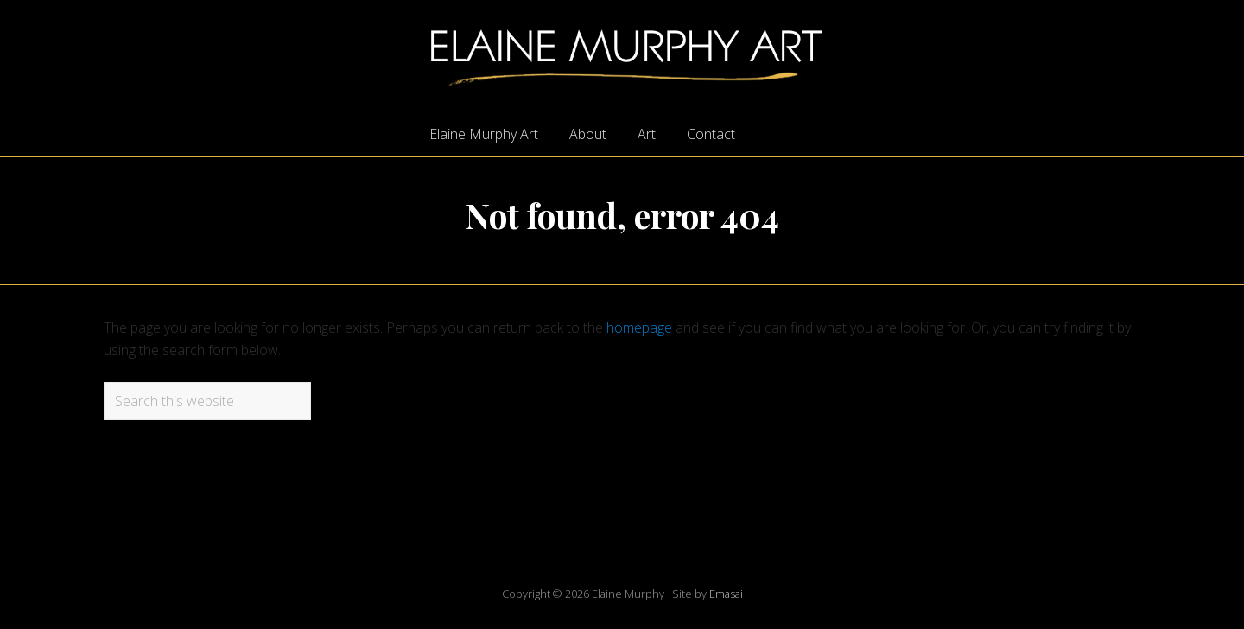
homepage (639, 327)
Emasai (726, 593)
